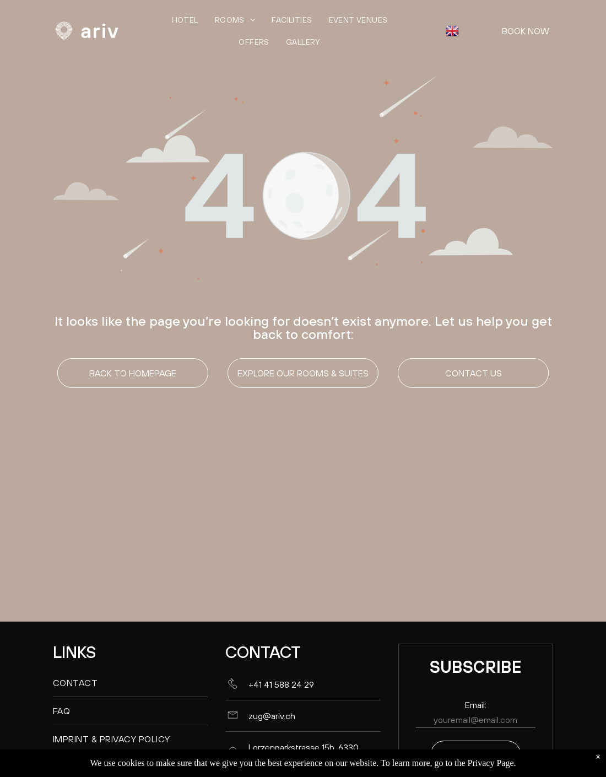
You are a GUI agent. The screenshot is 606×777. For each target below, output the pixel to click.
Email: (475, 705)
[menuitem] (185, 20)
